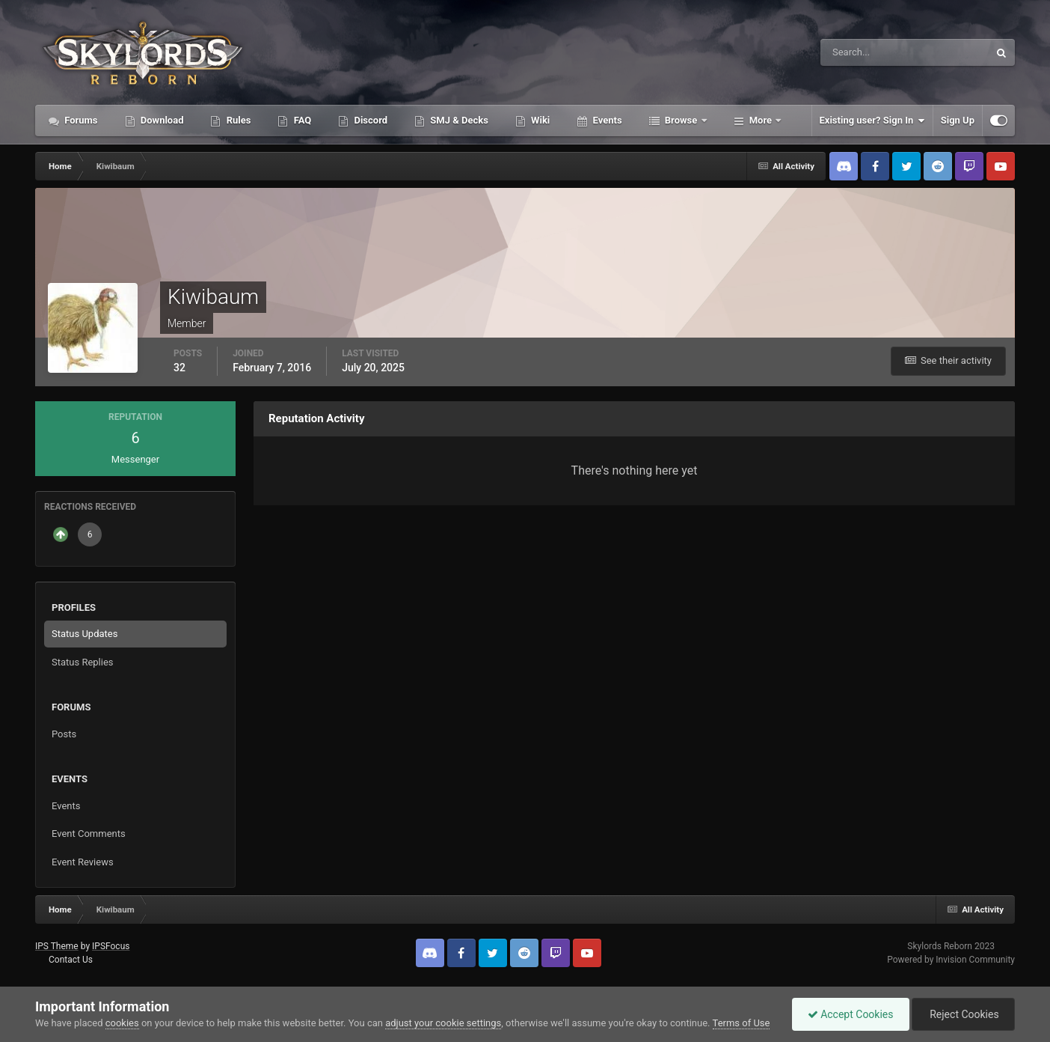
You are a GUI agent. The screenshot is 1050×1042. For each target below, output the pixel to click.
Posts (64, 734)
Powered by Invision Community (951, 959)
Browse (681, 120)
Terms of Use (741, 1023)
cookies (122, 1023)
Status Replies (83, 662)
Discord (369, 120)
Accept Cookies (851, 1014)
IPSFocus (110, 946)
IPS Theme (57, 946)
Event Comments (89, 833)
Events (605, 120)
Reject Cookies (963, 1014)
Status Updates (84, 633)
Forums (80, 120)
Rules (237, 120)
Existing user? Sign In (872, 120)
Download (161, 120)
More (761, 120)
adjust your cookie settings (443, 1023)
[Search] (858, 52)
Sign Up (957, 120)
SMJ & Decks (458, 120)
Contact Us (71, 959)
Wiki (539, 120)
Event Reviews (83, 862)
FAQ (301, 120)
